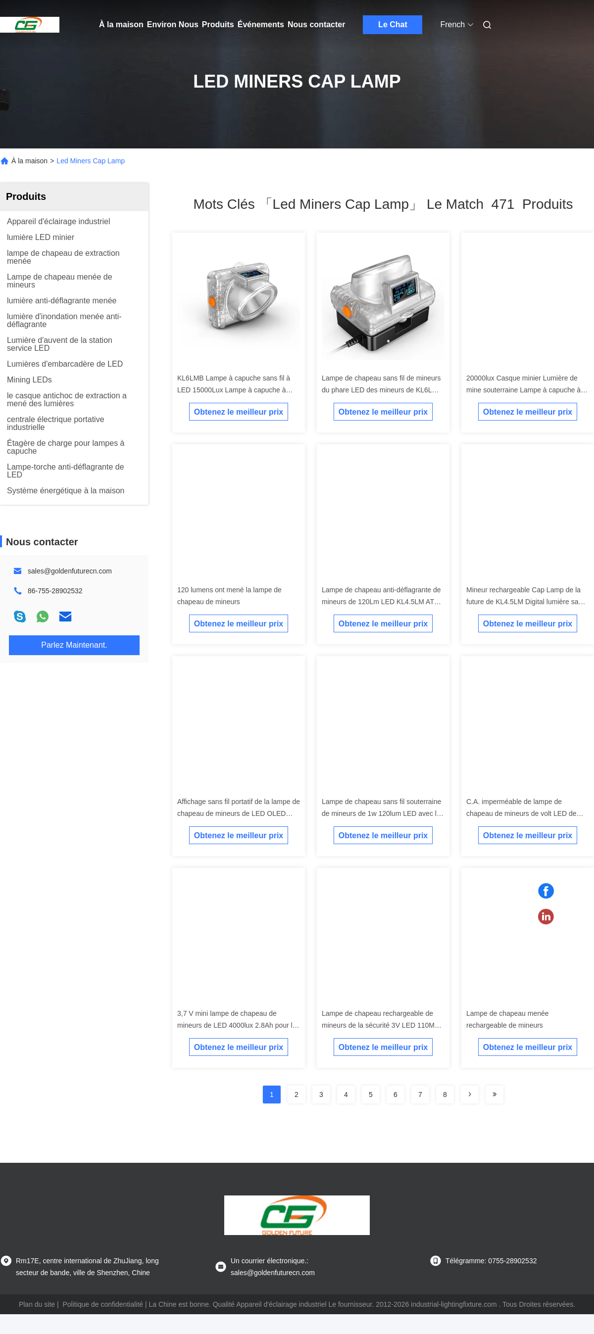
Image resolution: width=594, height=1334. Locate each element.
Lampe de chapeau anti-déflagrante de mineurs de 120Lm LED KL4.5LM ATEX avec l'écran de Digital (383, 602)
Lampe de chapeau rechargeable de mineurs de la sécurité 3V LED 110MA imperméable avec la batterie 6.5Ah (380, 1025)
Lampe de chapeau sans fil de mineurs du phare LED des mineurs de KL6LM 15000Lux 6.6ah (381, 390)
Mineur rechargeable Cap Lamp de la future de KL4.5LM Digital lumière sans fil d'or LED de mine (526, 602)
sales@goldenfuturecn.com (70, 571)
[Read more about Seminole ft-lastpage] (494, 1094)
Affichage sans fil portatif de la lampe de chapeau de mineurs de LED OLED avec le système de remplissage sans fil (238, 813)
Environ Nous (172, 24)
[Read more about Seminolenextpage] (470, 1094)
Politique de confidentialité (102, 1304)
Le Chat (392, 24)
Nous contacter (316, 24)
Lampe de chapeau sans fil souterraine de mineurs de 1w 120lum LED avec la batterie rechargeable (381, 813)
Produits (218, 24)
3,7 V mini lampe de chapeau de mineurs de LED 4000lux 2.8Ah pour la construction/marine (236, 1025)
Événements (261, 24)
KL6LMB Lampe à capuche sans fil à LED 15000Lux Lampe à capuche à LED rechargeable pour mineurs (233, 390)
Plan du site (37, 1304)
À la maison (121, 24)
